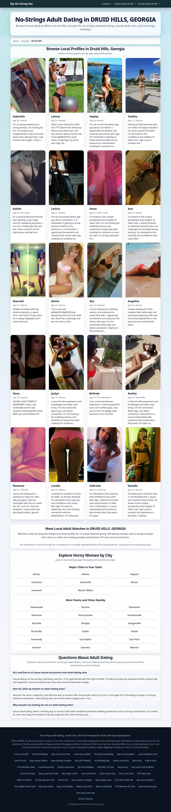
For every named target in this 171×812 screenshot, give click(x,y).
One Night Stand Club (24, 786)
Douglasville (134, 623)
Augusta (134, 574)
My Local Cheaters (145, 780)
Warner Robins (85, 590)
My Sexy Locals (46, 786)
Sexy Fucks (123, 767)
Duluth (134, 631)
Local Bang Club (46, 767)
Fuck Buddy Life (101, 760)
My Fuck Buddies (86, 767)
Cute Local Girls (88, 773)
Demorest (37, 615)
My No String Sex (21, 4)
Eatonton (85, 647)
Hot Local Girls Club (60, 754)
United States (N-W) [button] (148, 3)
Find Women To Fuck (125, 786)
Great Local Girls (121, 760)
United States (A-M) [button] (124, 3)
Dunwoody (36, 639)
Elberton (134, 647)
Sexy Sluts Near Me (85, 792)
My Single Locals (70, 773)
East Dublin (85, 639)
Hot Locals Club (126, 773)
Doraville (36, 623)
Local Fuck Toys (27, 773)
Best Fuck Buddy (104, 786)
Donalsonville (134, 615)
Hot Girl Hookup (40, 754)
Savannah (37, 590)
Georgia (25, 41)
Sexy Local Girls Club (48, 773)
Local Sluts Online (82, 754)
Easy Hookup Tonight (61, 760)
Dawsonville (36, 607)
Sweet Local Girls (84, 786)
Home (15, 41)
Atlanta (85, 574)
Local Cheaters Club (147, 754)
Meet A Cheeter (24, 780)
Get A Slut (137, 760)
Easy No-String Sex (148, 786)
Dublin (85, 631)
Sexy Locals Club (107, 773)
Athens (36, 574)
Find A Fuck (150, 760)
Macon (134, 582)
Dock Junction (85, 615)
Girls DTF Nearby (83, 760)
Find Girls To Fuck (105, 767)
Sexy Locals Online (38, 760)
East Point (134, 639)
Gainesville (85, 582)
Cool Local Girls (21, 754)
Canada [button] (106, 3)
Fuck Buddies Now (26, 767)
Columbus (36, 582)
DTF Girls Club (144, 773)
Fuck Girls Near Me (124, 780)
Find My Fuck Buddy (103, 754)
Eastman (36, 647)
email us (108, 747)
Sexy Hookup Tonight (82, 780)
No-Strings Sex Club (44, 780)
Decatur (85, 607)
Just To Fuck (20, 760)
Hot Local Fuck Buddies (143, 767)
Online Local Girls (65, 767)
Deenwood (134, 607)
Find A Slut (63, 780)
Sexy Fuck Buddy (65, 786)
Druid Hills (36, 631)
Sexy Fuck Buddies (126, 754)
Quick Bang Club (103, 780)
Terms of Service (85, 798)
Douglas (85, 623)
